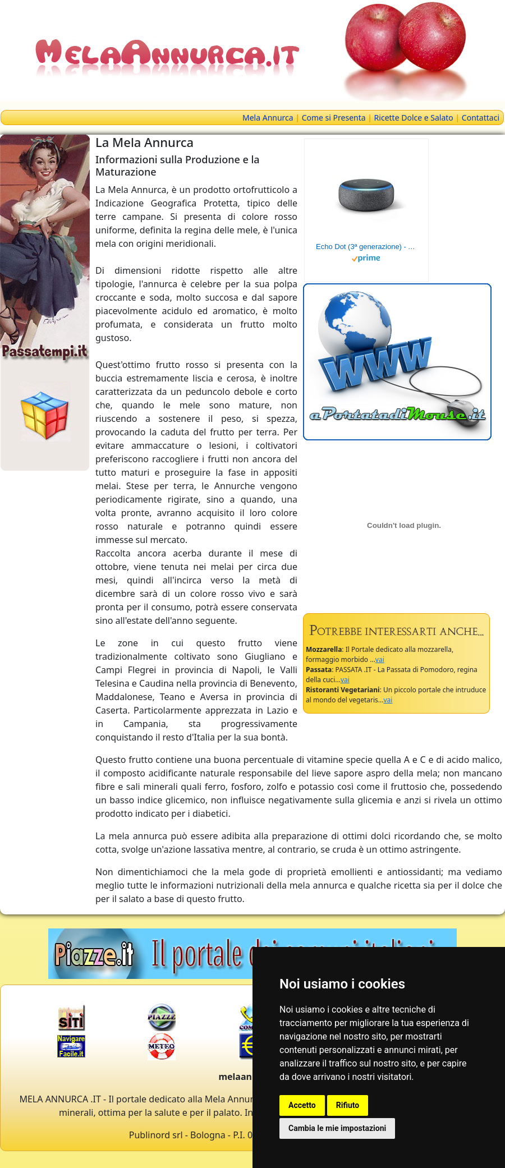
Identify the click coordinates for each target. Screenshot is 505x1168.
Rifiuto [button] (348, 1105)
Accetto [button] (302, 1105)
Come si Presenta (334, 117)
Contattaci (480, 117)
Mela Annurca (267, 117)
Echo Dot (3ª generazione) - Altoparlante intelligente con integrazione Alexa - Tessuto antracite (366, 246)
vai (379, 659)
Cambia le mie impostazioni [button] (337, 1128)
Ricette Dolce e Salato (413, 117)
